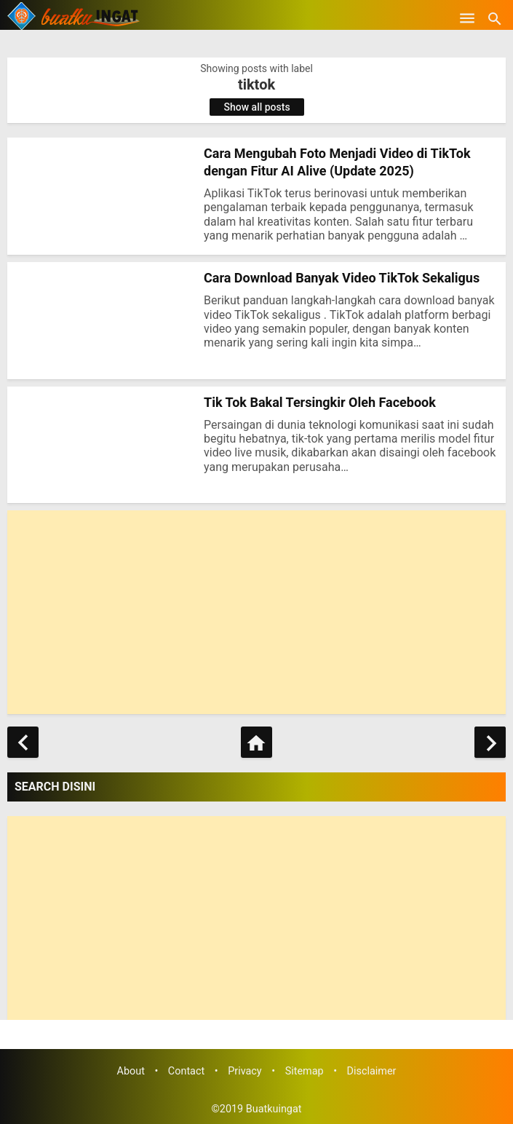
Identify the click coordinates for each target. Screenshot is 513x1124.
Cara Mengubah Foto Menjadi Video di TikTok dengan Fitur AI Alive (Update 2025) (337, 162)
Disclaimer (372, 1071)
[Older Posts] (490, 742)
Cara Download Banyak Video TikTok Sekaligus (342, 277)
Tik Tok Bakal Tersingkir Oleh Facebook (320, 402)
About (131, 1071)
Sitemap (304, 1071)
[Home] (256, 742)
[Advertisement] (256, 612)
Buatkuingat (274, 1109)
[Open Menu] (467, 18)
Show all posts (257, 107)
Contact (186, 1071)
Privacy (245, 1071)
